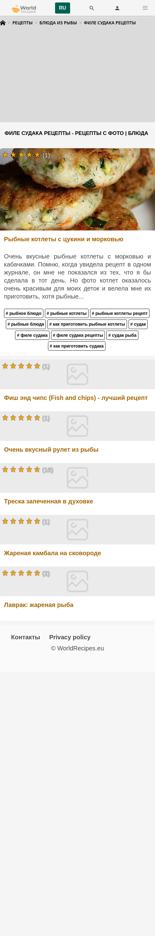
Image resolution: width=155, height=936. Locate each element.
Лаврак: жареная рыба (39, 604)
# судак (138, 324)
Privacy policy (70, 637)
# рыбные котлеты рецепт (120, 313)
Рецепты (22, 23)
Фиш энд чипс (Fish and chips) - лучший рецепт (76, 397)
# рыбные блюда (26, 324)
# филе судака (32, 335)
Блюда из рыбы (58, 23)
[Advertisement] (77, 79)
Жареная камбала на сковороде (52, 553)
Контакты (25, 637)
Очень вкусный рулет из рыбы (51, 449)
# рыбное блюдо (24, 313)
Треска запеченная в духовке (48, 501)
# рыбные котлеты (67, 313)
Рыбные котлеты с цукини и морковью (63, 239)
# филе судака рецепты (78, 335)
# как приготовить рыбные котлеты (87, 324)
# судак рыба (122, 335)
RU (62, 7)
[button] (145, 8)
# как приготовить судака (77, 346)
